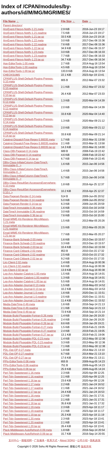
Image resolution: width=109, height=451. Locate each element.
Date (85, 21)
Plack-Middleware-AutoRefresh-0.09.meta (27, 430)
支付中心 (14, 440)
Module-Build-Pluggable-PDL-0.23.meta (26, 338)
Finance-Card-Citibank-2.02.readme (24, 254)
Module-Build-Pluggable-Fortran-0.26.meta (28, 315)
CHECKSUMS (11, 74)
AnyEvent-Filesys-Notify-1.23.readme (25, 55)
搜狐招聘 (26, 440)
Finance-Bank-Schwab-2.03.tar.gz (23, 247)
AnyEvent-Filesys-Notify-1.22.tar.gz (23, 48)
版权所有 (86, 446)
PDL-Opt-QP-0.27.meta (16, 350)
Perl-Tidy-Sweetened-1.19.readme (23, 411)
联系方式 (52, 440)
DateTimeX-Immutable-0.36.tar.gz (22, 215)
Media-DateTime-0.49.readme (20, 308)
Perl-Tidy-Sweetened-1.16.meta (21, 372)
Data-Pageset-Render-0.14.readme (23, 200)
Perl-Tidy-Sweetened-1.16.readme (23, 376)
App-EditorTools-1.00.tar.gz (19, 71)
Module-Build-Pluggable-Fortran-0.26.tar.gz (28, 323)
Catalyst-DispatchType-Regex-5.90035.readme (30, 143)
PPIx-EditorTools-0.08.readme (20, 365)
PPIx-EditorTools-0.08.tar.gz (19, 369)
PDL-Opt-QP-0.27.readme (18, 353)
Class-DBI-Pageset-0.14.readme (22, 155)
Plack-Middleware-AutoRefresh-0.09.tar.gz (27, 433)
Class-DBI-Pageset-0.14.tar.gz (21, 158)
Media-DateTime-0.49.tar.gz (19, 311)
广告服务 (39, 440)
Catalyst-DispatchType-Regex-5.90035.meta (29, 139)
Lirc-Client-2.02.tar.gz (15, 270)
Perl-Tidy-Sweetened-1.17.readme (23, 388)
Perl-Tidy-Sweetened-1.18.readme (23, 399)
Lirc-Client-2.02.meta (15, 262)
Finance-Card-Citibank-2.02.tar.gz (22, 258)
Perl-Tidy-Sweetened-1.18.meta (21, 395)
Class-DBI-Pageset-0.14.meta (20, 151)
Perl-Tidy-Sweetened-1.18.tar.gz (22, 403)
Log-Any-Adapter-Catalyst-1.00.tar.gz (24, 281)
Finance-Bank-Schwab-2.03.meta (22, 239)
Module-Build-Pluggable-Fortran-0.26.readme (29, 319)
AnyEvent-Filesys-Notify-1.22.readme (25, 44)
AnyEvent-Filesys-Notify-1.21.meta (23, 29)
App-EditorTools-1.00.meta (18, 63)
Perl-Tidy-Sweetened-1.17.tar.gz (22, 392)
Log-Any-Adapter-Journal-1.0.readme (25, 296)
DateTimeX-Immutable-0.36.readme (24, 211)
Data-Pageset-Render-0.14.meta (22, 196)
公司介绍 (82, 440)
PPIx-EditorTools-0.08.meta (19, 361)
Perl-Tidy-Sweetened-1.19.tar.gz (22, 414)
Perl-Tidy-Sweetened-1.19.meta (21, 407)
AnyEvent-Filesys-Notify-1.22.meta (23, 40)
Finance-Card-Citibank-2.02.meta (22, 250)
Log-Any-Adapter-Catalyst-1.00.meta (24, 273)
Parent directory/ (12, 25)
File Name (9, 21)
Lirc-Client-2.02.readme (16, 266)
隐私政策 (95, 440)
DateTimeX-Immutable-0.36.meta (22, 207)
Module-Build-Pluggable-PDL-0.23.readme (28, 342)
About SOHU (67, 440)
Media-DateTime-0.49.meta (19, 304)
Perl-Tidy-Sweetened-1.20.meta (21, 418)
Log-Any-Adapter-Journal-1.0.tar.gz (23, 300)
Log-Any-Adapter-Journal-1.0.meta (23, 292)
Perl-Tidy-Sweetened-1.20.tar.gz (22, 426)
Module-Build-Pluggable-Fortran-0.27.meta (28, 327)
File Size (66, 21)
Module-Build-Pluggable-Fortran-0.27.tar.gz (28, 334)
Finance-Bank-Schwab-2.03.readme (24, 243)
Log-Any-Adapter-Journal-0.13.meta (24, 285)
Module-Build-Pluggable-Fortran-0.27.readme (29, 331)
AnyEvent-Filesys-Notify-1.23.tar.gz (23, 59)
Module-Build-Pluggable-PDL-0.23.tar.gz (26, 346)
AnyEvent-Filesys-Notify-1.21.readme (25, 33)
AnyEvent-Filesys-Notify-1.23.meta (23, 52)
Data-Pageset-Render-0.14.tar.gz (22, 203)
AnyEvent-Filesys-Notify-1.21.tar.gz (23, 36)
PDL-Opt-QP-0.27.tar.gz (17, 357)
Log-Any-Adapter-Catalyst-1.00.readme (26, 277)
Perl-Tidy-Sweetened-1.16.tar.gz (22, 380)
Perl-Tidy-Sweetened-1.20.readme (23, 422)
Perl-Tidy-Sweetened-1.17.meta (21, 384)
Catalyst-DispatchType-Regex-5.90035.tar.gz (29, 147)
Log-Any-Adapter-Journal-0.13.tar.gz (24, 289)
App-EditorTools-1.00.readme (20, 67)
